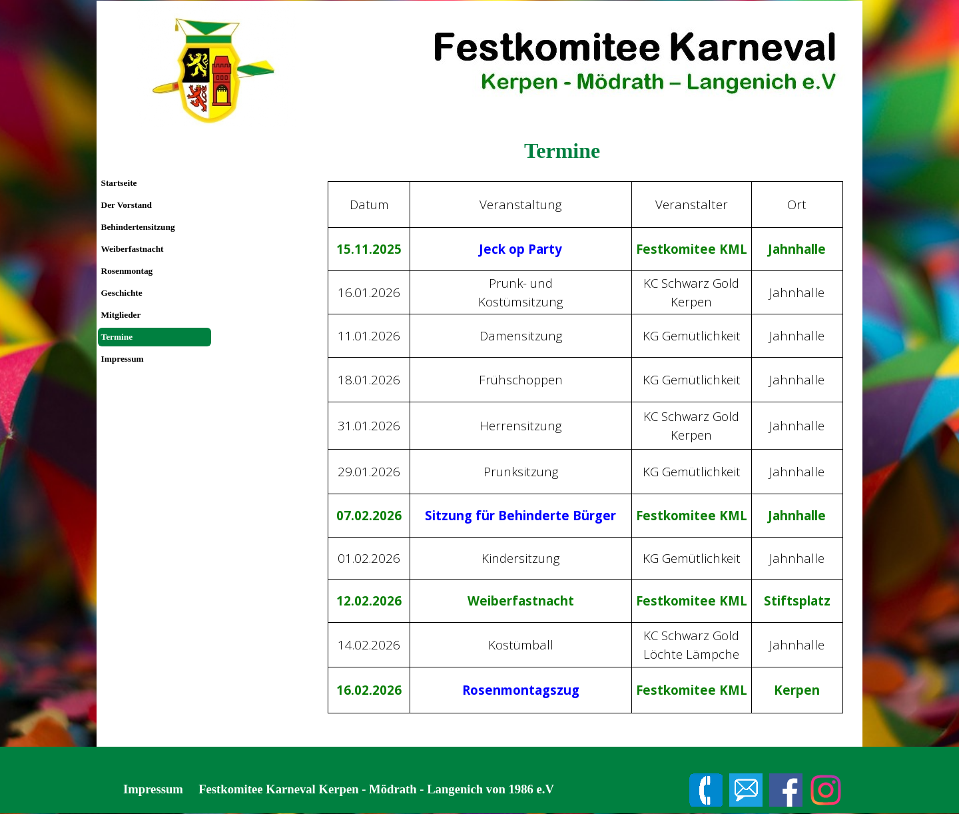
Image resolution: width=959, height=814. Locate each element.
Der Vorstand (126, 205)
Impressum (122, 359)
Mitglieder (121, 315)
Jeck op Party (520, 248)
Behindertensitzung (138, 227)
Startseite (119, 183)
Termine (117, 337)
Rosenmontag (127, 271)
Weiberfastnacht (132, 249)
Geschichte (122, 293)
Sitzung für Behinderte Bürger (520, 515)
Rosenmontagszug (520, 689)
